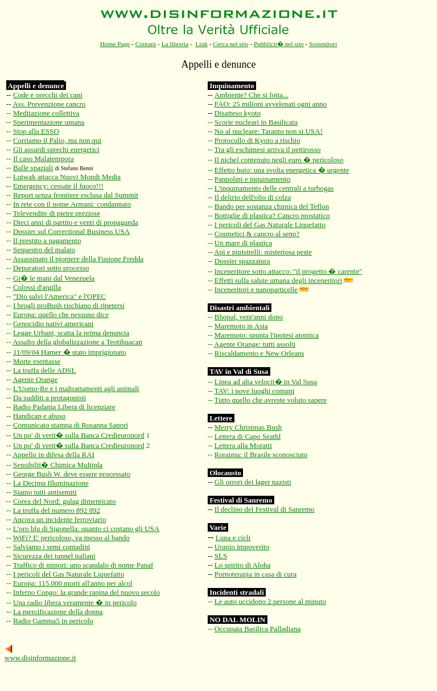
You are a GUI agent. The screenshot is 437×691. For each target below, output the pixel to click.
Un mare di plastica (243, 242)
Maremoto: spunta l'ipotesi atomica (267, 335)
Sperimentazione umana (48, 122)
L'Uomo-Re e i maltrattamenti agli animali (76, 388)
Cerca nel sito (230, 43)
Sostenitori (323, 43)
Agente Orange (35, 379)
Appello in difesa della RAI (53, 454)
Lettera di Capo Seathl (248, 436)
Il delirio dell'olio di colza (253, 197)
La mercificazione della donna (58, 611)
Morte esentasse (36, 361)
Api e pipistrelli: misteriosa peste (263, 252)
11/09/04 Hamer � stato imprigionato (69, 352)
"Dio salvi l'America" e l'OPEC (59, 296)
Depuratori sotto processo (51, 268)
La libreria (175, 43)
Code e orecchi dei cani (48, 95)
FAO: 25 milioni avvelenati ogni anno (271, 104)
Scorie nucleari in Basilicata (256, 122)
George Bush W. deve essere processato (71, 474)
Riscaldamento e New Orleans (259, 353)
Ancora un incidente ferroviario (59, 519)
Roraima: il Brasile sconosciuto (261, 454)
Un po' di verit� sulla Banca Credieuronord (79, 435)
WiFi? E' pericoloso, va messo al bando (71, 537)
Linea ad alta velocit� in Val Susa (266, 381)
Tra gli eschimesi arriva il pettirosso (268, 149)
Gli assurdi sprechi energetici (56, 149)
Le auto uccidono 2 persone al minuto (270, 601)
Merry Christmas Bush (248, 427)
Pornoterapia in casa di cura (255, 574)
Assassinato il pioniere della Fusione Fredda (78, 258)
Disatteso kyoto (238, 113)
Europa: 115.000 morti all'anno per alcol (73, 583)
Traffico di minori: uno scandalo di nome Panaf (83, 565)
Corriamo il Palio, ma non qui (57, 140)
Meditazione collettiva (46, 113)
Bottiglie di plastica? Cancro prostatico (272, 215)
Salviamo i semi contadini (51, 546)
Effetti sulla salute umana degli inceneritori (279, 280)
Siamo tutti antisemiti (45, 492)
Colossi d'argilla (37, 287)
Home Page (115, 43)
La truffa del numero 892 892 (56, 510)
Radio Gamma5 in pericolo (53, 620)
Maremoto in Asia (241, 326)
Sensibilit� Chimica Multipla (57, 464)
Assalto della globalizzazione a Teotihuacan (77, 342)
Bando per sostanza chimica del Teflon (272, 206)
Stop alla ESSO (36, 131)
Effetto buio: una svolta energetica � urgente (282, 170)
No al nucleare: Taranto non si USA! (269, 131)
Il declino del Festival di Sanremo (265, 509)
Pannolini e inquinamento (253, 179)
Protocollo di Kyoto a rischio (257, 140)
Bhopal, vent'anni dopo (249, 316)
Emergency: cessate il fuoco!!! (58, 186)
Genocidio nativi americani (53, 323)
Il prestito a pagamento (47, 240)
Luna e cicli (233, 537)
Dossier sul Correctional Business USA (71, 231)
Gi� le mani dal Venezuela (53, 278)
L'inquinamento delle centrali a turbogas (274, 188)
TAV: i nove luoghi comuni (255, 390)
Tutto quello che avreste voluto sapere (271, 400)
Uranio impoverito (242, 546)
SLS (221, 556)
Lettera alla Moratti (243, 445)
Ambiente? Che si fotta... (251, 95)
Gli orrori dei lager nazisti (253, 482)
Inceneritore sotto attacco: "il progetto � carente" (288, 271)
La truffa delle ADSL (44, 370)
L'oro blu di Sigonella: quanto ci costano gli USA (86, 528)
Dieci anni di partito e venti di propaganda (75, 222)
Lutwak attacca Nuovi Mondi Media (67, 176)
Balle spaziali (33, 167)
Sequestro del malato (44, 249)
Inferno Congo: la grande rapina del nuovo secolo (86, 592)
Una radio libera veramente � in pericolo (75, 602)
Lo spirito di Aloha (243, 565)
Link (201, 43)
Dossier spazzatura (242, 261)
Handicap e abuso (39, 416)
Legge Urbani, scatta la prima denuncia (71, 332)
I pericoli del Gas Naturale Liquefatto (68, 574)
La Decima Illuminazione (51, 483)
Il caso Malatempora (43, 158)
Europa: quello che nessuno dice (61, 314)
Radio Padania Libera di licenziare (64, 406)
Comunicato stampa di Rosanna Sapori (70, 425)
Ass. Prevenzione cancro (49, 104)
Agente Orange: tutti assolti (254, 344)
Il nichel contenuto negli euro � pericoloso (279, 159)
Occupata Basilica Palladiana (258, 628)
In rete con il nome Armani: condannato (72, 204)
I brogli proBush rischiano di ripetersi (69, 305)
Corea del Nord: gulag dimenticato (64, 501)
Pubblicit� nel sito (279, 43)
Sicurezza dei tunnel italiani (54, 556)
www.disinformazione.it (40, 657)
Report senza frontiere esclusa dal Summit (75, 195)
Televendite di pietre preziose (56, 213)
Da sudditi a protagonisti (49, 397)
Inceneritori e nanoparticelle (256, 289)
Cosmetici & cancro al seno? (257, 233)
